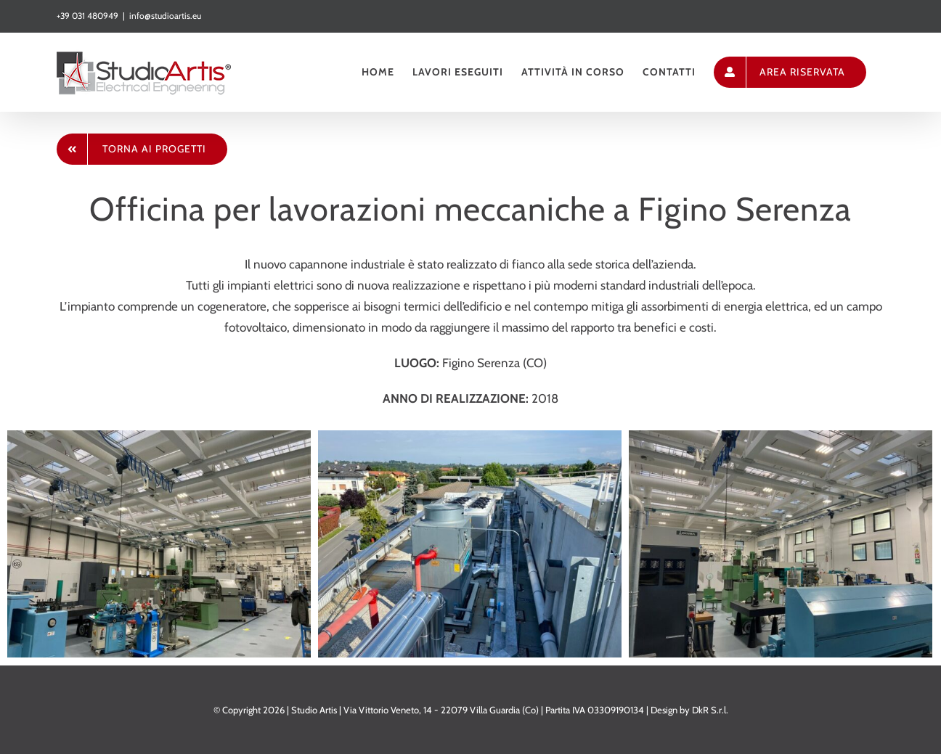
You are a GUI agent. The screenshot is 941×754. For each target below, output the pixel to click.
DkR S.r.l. (710, 710)
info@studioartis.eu (165, 15)
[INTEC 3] (470, 543)
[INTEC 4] (159, 543)
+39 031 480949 (87, 15)
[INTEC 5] (780, 543)
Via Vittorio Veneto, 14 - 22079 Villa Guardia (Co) (441, 710)
